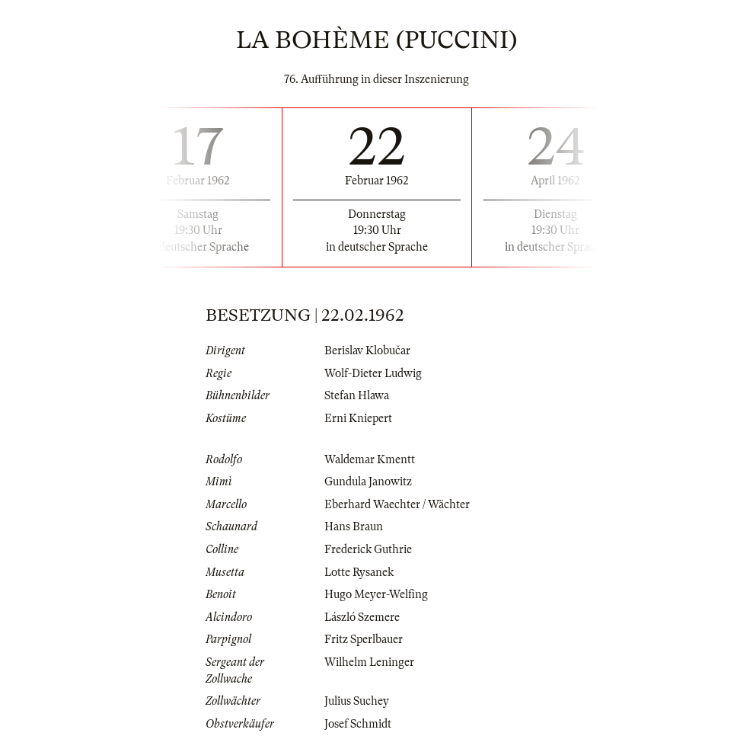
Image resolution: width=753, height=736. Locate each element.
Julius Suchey (356, 701)
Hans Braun (353, 526)
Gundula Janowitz (368, 481)
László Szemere (362, 617)
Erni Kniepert (358, 418)
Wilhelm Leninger (369, 662)
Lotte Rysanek (359, 572)
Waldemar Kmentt (369, 459)
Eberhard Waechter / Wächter (397, 504)
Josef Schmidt (357, 724)
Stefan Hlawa (356, 395)
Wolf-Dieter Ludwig (373, 373)
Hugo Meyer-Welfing (376, 594)
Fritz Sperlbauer (363, 639)
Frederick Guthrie (368, 549)
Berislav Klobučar (367, 350)
